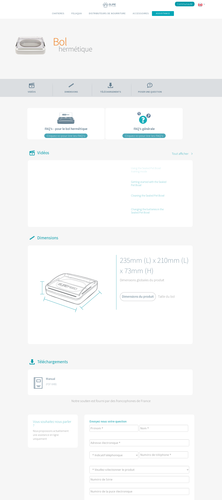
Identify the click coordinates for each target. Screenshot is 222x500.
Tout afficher (180, 153)
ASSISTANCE (163, 13)
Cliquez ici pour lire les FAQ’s (66, 136)
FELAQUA (76, 13)
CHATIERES (58, 13)
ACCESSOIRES (141, 13)
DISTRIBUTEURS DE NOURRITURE (107, 13)
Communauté (184, 4)
